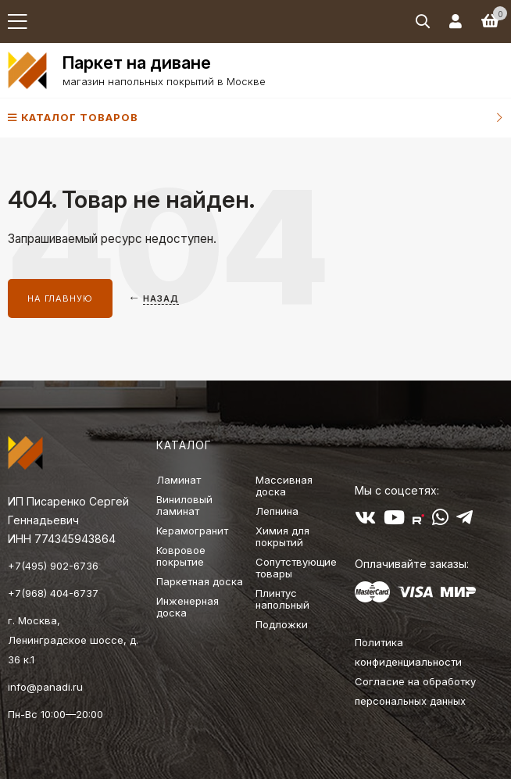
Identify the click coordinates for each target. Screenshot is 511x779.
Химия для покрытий (282, 536)
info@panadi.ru (45, 687)
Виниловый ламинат (184, 505)
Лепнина (277, 511)
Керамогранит (192, 530)
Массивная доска (284, 485)
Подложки (282, 624)
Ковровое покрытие (180, 556)
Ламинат (178, 479)
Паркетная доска (199, 581)
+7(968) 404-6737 (53, 593)
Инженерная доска (187, 607)
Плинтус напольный (282, 599)
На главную (60, 298)
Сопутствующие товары (296, 568)
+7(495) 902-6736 (53, 565)
